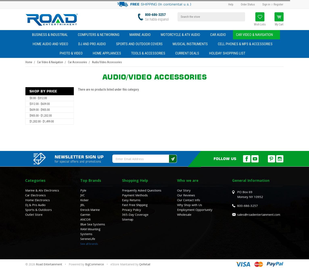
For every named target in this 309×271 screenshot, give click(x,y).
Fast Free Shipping (135, 205)
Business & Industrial (50, 34)
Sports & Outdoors (38, 210)
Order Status (248, 4)
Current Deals (187, 53)
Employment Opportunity (194, 210)
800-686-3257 (155, 15)
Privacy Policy (131, 210)
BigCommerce (94, 264)
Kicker (84, 200)
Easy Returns (131, 200)
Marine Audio (142, 34)
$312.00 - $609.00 (40, 104)
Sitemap (127, 219)
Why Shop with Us (189, 205)
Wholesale (184, 214)
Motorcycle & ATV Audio (182, 34)
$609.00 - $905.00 (40, 109)
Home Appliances (109, 53)
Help (230, 4)
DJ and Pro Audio (94, 44)
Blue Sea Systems (92, 224)
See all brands (89, 244)
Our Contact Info (188, 200)
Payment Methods (135, 195)
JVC (82, 195)
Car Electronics (35, 195)
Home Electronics (37, 200)
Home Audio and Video (52, 44)
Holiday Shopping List (227, 53)
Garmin (85, 214)
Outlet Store (34, 214)
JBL (82, 205)
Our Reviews (186, 195)
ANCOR (85, 219)
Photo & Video (73, 53)
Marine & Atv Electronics (42, 190)
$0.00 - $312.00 (38, 98)
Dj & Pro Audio (35, 205)
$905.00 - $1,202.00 (41, 115)
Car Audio (220, 34)
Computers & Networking (100, 34)
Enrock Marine (90, 210)
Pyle (83, 190)
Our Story (184, 190)
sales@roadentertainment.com (258, 214)
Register (278, 4)
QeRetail (144, 264)
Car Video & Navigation (256, 34)
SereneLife (87, 239)
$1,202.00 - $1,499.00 (42, 121)
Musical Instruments (192, 44)
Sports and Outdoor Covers (141, 44)
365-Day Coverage (135, 214)
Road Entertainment (49, 264)
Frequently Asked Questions (141, 190)
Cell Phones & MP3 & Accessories (247, 44)
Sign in (266, 4)
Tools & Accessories (148, 53)
